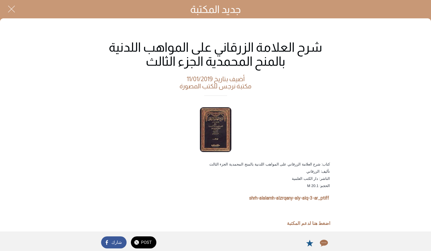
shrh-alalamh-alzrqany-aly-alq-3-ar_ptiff (289, 198)
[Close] (11, 9)
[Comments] (323, 243)
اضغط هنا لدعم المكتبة (308, 223)
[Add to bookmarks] (309, 243)
